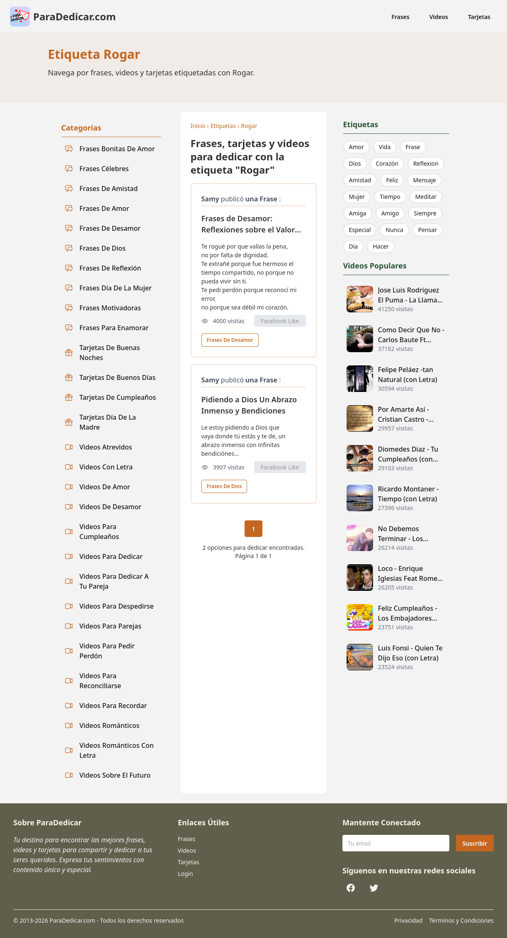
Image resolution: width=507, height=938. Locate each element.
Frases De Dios (224, 486)
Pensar (427, 230)
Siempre (425, 213)
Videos (438, 17)
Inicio (198, 126)
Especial (360, 230)
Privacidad (408, 920)
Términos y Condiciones (461, 920)
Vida (385, 147)
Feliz (392, 180)
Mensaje (424, 180)
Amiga (357, 213)
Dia (353, 246)
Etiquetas (223, 126)
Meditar (426, 197)
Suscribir (475, 843)
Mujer (357, 197)
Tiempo (390, 197)
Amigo (390, 213)
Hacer (381, 246)
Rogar (249, 126)
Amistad (360, 180)
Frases (400, 17)
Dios (355, 163)
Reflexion (426, 163)
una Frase (261, 198)
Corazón (387, 163)
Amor (356, 147)
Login (185, 874)
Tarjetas (479, 17)
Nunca (394, 230)
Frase (412, 147)
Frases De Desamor (230, 339)
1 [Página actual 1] (253, 529)
